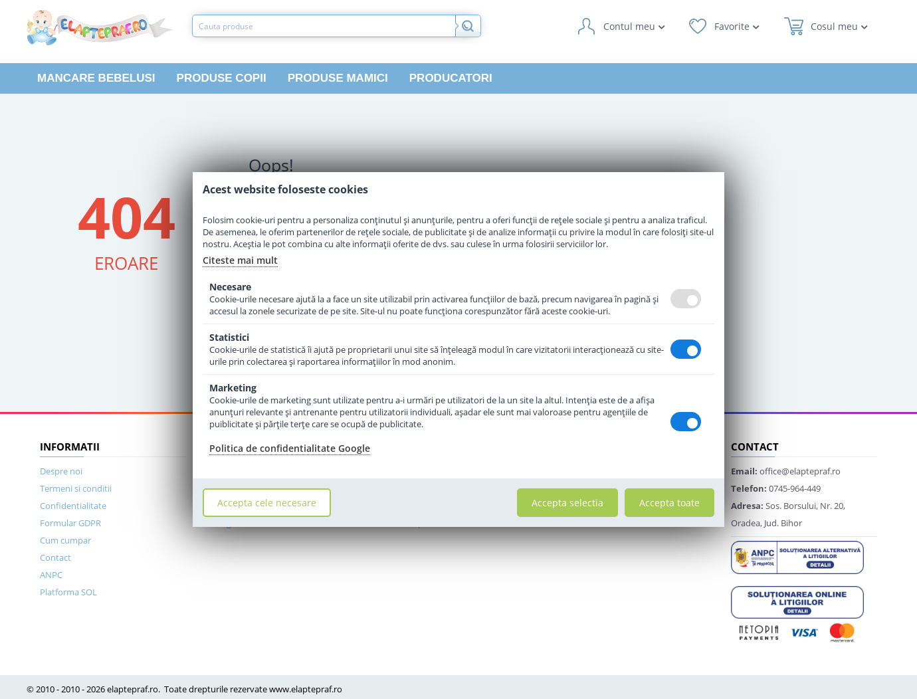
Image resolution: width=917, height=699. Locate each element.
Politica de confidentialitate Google (289, 448)
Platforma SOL (68, 592)
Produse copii (221, 78)
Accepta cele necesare (266, 502)
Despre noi (61, 471)
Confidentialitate (73, 506)
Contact (55, 557)
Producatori (450, 78)
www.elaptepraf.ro (305, 689)
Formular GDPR (70, 523)
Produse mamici (338, 78)
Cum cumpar (65, 540)
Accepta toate (669, 502)
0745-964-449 (776, 488)
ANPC (51, 575)
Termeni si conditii (76, 488)
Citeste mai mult (240, 260)
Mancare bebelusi (96, 78)
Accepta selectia (567, 502)
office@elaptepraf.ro (786, 471)
